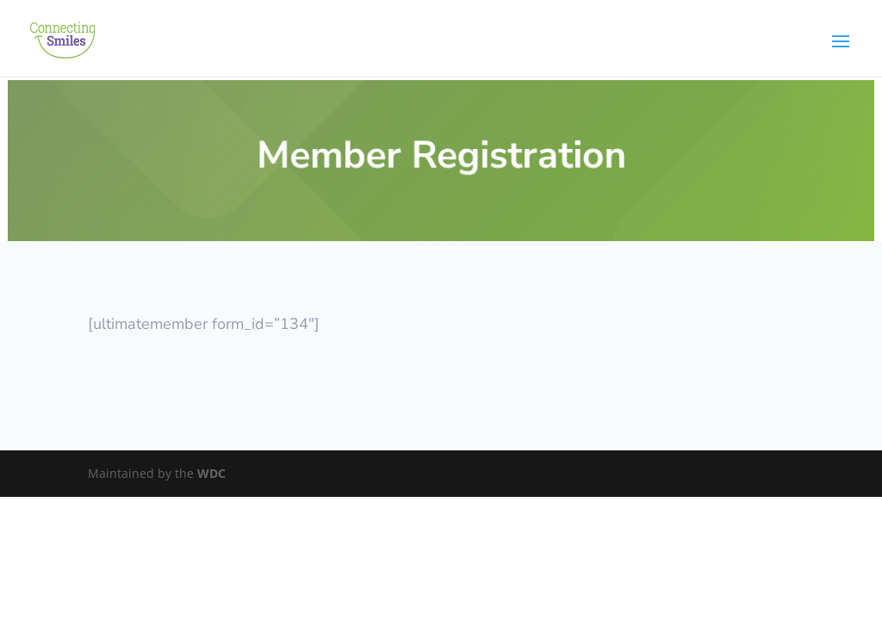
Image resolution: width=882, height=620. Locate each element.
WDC (211, 473)
